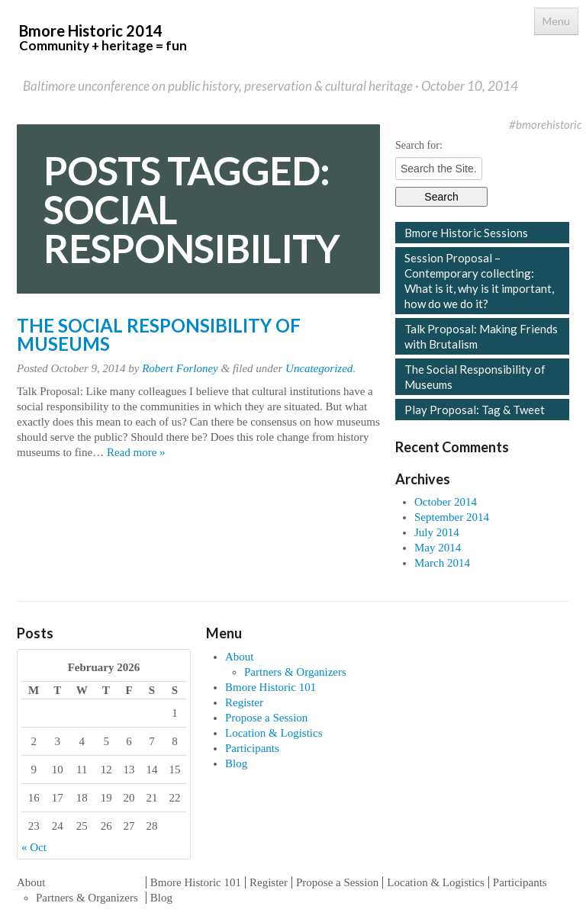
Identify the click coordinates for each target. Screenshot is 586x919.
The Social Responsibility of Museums (159, 334)
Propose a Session (266, 718)
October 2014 (445, 502)
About (239, 657)
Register (244, 702)
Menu (556, 20)
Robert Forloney (180, 368)
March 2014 (442, 563)
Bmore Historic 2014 (103, 37)
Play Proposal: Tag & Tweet (474, 409)
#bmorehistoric (545, 124)
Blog (236, 763)
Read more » (136, 452)
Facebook (472, 124)
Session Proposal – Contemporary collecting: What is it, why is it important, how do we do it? (479, 280)
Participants (252, 748)
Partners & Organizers (295, 672)
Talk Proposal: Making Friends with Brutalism (481, 336)
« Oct (34, 847)
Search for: (419, 145)
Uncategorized (319, 368)
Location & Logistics (273, 733)
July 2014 (436, 532)
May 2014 (437, 547)
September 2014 (451, 517)
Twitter (495, 124)
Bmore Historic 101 (270, 687)
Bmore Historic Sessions (466, 232)
